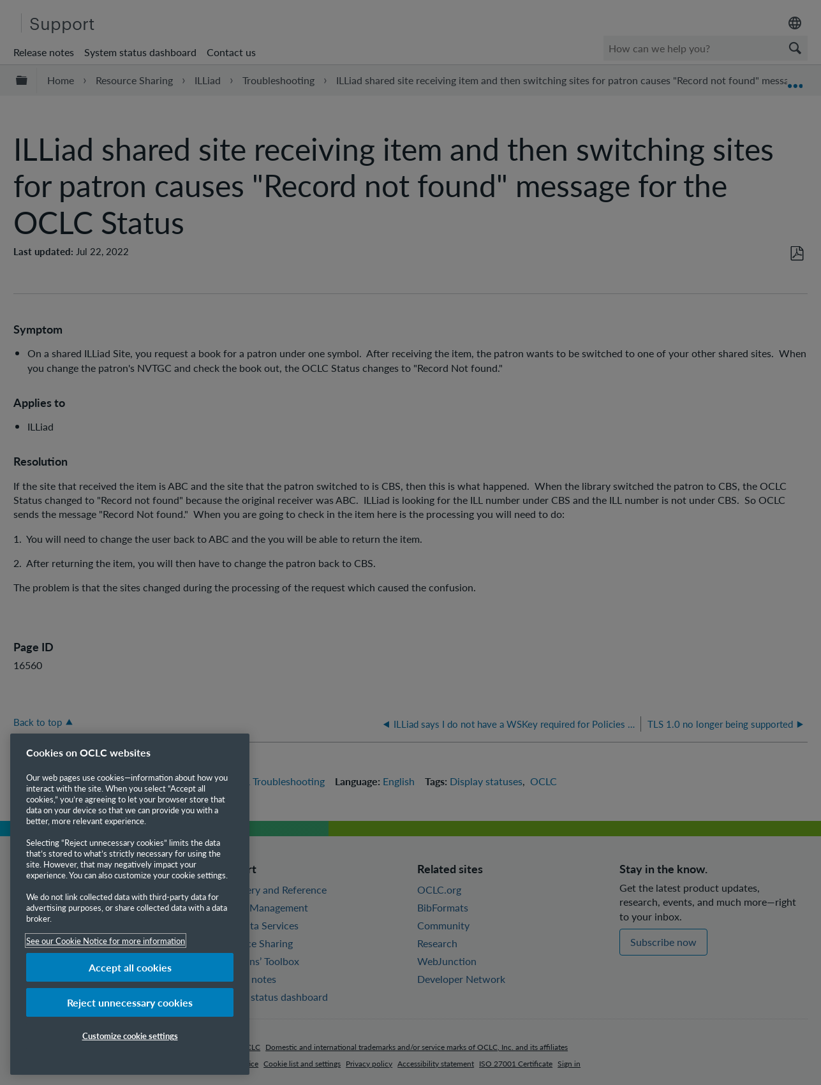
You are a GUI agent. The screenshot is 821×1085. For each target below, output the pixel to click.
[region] (129, 904)
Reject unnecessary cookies (130, 1002)
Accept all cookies (130, 967)
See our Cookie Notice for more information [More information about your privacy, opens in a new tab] (105, 940)
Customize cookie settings (130, 1036)
